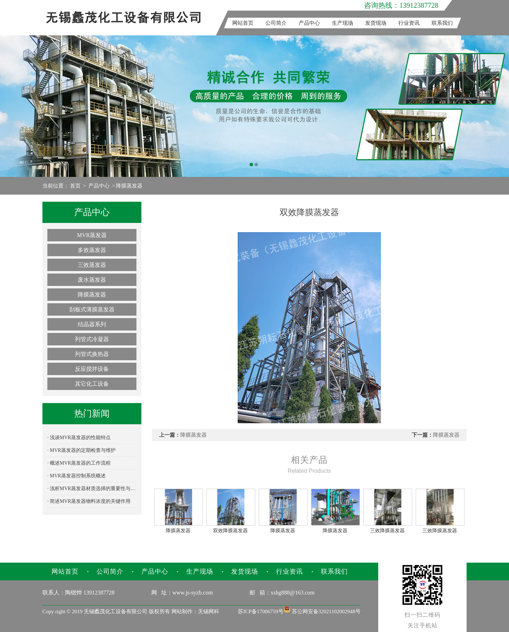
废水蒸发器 (92, 280)
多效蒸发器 (92, 250)
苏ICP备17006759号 (260, 611)
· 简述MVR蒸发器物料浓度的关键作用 (88, 501)
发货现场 (375, 23)
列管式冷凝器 (92, 339)
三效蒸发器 (92, 265)
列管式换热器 (92, 354)
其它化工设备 (92, 384)
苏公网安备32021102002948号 (322, 611)
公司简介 (276, 23)
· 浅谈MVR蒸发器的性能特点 (79, 437)
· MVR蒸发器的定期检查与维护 (81, 450)
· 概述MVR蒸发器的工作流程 (79, 463)
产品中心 (309, 23)
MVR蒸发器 (92, 235)
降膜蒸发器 (129, 186)
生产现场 (342, 23)
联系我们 (442, 23)
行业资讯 (409, 23)
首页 (75, 186)
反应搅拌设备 (92, 369)
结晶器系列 (92, 324)
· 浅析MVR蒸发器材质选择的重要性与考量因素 (91, 488)
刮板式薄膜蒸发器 (92, 309)
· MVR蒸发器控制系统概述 (76, 475)
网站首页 (242, 23)
